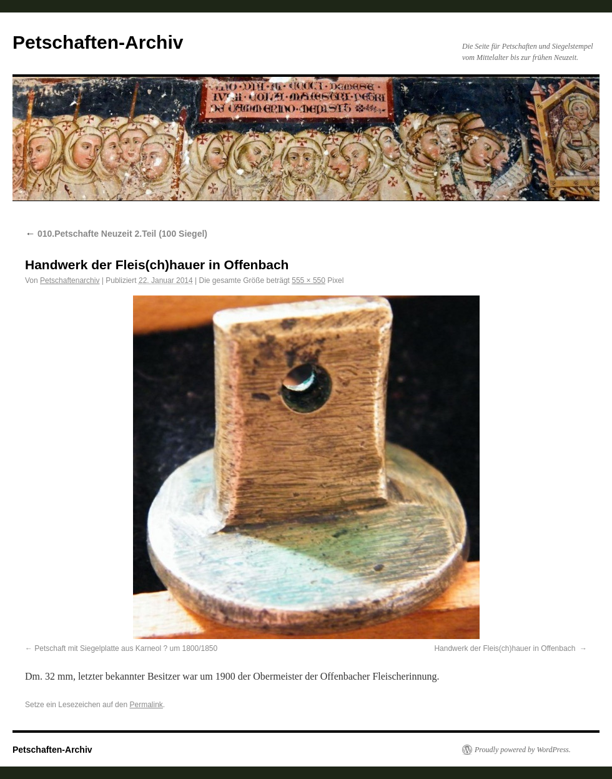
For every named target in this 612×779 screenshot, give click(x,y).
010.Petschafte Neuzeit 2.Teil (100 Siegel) (116, 234)
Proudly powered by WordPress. (523, 749)
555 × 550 (308, 280)
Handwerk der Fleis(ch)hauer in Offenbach (505, 648)
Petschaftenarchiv (69, 280)
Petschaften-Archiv (97, 42)
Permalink (145, 704)
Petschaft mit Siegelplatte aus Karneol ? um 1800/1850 (125, 648)
